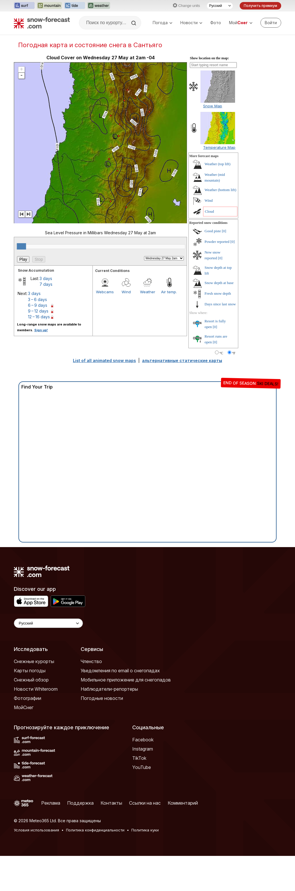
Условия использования (36, 865)
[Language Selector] (48, 658)
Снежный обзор (31, 715)
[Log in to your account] (270, 23)
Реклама (50, 838)
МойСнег (23, 742)
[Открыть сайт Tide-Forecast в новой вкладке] (74, 5)
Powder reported (217, 277)
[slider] (21, 281)
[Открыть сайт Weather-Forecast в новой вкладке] (98, 5)
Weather (147, 327)
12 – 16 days (39, 351)
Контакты (111, 838)
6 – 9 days (37, 340)
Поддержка (80, 838)
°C (221, 388)
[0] (224, 266)
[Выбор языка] (220, 6)
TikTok (139, 793)
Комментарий (183, 838)
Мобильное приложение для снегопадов (126, 715)
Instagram (142, 784)
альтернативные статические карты (182, 395)
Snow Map (212, 141)
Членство (91, 696)
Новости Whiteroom (36, 724)
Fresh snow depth (218, 328)
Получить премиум (260, 5)
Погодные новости (102, 733)
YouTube (141, 802)
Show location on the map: (209, 93)
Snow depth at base (219, 318)
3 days (45, 313)
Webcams (105, 327)
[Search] (134, 23)
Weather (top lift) (217, 199)
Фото (215, 22)
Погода (162, 22)
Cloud (209, 246)
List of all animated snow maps (104, 395)
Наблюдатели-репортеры (109, 724)
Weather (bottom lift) (220, 225)
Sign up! (41, 365)
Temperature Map (219, 182)
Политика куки (145, 865)
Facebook (143, 775)
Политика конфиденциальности (95, 865)
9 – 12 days (38, 346)
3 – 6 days (37, 334)
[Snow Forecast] (42, 22)
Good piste (213, 266)
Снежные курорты (34, 696)
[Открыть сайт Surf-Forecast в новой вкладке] (24, 5)
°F (233, 388)
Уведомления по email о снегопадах (120, 706)
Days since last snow (220, 339)
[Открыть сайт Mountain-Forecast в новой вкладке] (49, 5)
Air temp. (169, 327)
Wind (126, 327)
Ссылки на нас (145, 838)
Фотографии (27, 733)
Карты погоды (30, 706)
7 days (45, 319)
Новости (191, 22)
